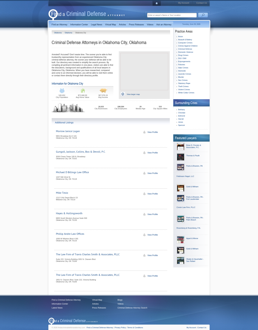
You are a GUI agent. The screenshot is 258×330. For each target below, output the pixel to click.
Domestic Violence (185, 52)
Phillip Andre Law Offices (70, 233)
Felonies (181, 65)
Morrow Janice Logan (68, 131)
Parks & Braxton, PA (194, 166)
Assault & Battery (185, 40)
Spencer (181, 125)
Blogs (119, 300)
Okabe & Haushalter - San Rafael (195, 260)
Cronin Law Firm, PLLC (186, 207)
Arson (180, 36)
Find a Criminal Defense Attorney (66, 300)
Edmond (181, 116)
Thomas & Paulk (193, 156)
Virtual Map (97, 300)
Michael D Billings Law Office (72, 172)
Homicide (182, 71)
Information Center (60, 304)
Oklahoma (58, 33)
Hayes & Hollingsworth (69, 213)
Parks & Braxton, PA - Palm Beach (195, 219)
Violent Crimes (184, 90)
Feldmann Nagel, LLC (185, 176)
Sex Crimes (183, 80)
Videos (120, 304)
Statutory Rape (184, 83)
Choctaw (181, 113)
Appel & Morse (192, 238)
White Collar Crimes (186, 93)
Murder (181, 77)
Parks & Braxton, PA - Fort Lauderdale (195, 198)
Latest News (57, 308)
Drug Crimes (183, 55)
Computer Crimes (185, 43)
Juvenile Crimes (184, 74)
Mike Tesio (62, 192)
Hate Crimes (183, 68)
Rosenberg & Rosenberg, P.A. (189, 228)
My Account (183, 3)
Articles (95, 304)
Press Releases (99, 308)
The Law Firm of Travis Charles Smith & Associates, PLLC (88, 254)
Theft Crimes (183, 86)
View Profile (150, 132)
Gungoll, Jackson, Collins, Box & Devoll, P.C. (80, 151)
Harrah (181, 119)
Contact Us (201, 3)
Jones (180, 122)
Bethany (181, 110)
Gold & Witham (192, 187)
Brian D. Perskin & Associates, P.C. (193, 146)
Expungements (184, 61)
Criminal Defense (185, 49)
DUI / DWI (182, 58)
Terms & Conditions (135, 328)
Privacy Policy (120, 328)
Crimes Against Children (188, 46)
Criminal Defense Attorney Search (132, 308)
